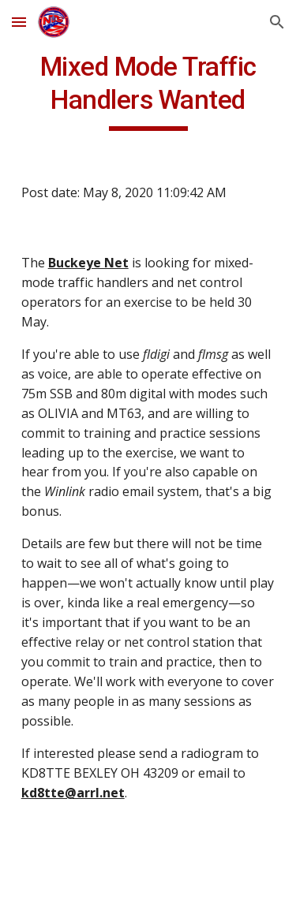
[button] (19, 21)
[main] (148, 90)
